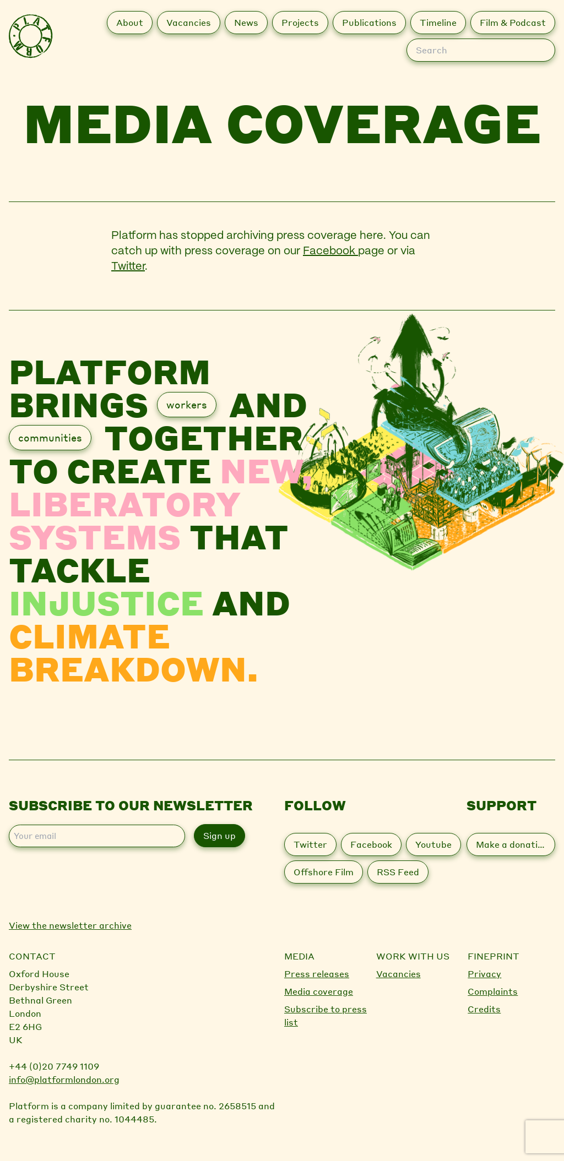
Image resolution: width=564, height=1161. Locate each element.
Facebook (330, 251)
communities (50, 437)
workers (186, 404)
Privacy (484, 973)
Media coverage (318, 991)
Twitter (128, 266)
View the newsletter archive (70, 925)
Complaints (493, 991)
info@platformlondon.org (64, 1079)
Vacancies (398, 973)
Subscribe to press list (325, 1015)
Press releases (316, 973)
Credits (484, 1009)
